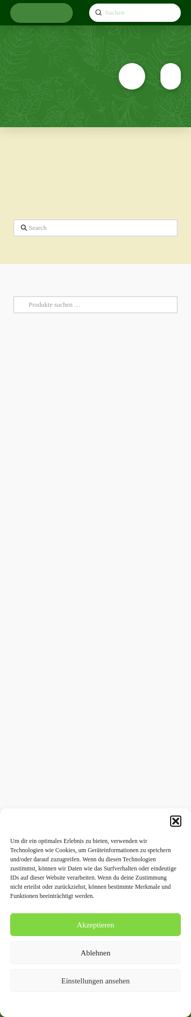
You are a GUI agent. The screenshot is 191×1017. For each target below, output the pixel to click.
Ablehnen (95, 953)
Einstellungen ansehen (95, 981)
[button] (176, 821)
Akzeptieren (95, 925)
